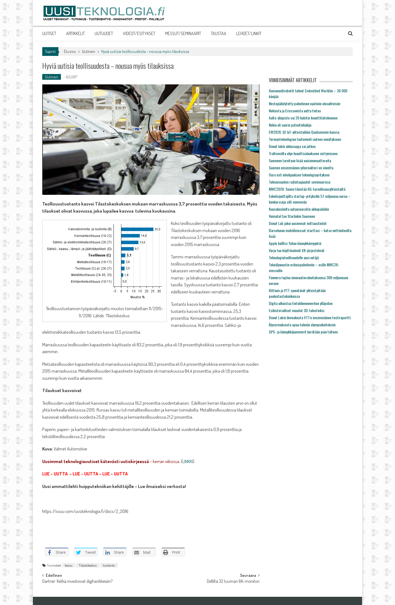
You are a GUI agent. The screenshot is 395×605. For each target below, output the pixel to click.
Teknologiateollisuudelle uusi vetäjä (294, 257)
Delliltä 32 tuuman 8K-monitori (233, 582)
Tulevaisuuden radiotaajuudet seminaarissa (299, 182)
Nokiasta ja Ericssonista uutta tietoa (295, 110)
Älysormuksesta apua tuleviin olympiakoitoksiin (302, 324)
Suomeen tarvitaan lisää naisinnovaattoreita (300, 160)
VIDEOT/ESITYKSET (139, 33)
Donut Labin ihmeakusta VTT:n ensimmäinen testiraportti (310, 317)
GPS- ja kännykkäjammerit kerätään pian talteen (303, 332)
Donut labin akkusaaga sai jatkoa (292, 146)
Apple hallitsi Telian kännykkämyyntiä (295, 243)
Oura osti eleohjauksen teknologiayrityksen (299, 175)
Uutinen (88, 51)
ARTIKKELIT (75, 33)
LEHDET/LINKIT (248, 33)
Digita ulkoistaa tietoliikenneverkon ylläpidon (300, 303)
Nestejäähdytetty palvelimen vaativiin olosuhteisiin (304, 103)
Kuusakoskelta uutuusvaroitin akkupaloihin (299, 209)
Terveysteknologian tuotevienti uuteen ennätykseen (305, 139)
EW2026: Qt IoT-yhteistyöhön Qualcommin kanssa (304, 132)
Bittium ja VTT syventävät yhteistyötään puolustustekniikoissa (297, 293)
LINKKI (187, 461)
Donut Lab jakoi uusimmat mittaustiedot (298, 223)
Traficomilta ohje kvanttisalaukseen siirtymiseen (303, 153)
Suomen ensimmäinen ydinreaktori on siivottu (301, 167)
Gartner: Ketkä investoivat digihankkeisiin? (77, 582)
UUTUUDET (104, 33)
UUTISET (49, 33)
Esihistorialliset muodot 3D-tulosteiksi (296, 310)
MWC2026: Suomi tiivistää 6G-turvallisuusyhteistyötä (307, 189)
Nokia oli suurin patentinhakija (290, 125)
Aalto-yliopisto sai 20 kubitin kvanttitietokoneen (303, 118)
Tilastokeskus (88, 565)
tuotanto (109, 565)
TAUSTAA (218, 33)
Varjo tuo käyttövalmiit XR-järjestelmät (297, 250)
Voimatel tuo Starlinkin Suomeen (292, 216)
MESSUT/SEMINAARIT (183, 33)
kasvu (68, 565)
